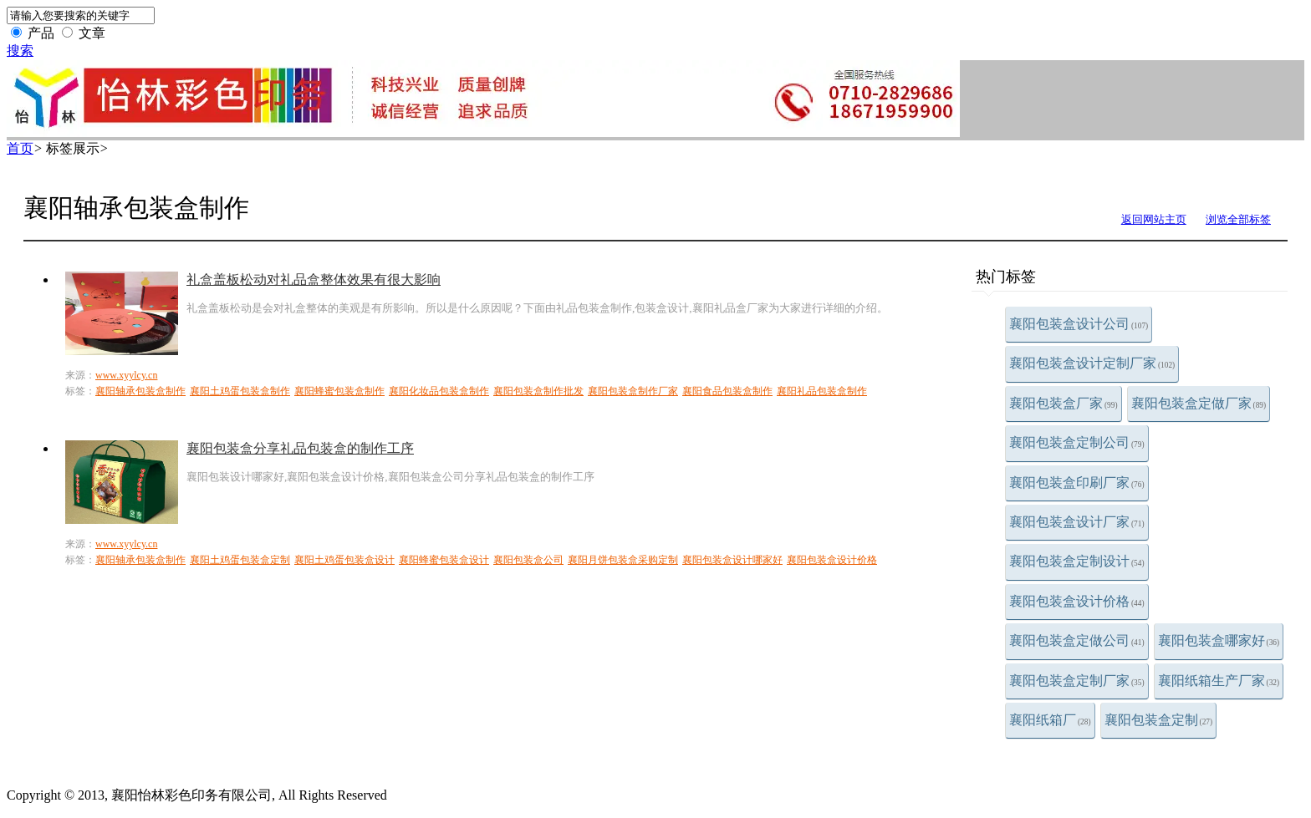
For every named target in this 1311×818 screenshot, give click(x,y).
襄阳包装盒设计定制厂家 (1092, 363)
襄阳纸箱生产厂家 (1219, 680)
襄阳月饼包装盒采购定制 (623, 560)
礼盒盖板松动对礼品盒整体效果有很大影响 (313, 279)
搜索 (20, 50)
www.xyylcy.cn (126, 375)
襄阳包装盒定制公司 (1077, 442)
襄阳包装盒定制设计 (1077, 561)
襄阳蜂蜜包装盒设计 (444, 560)
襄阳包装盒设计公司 (1078, 324)
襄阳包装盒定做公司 (1077, 640)
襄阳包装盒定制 (1158, 720)
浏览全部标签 (1238, 219)
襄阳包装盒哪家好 (1219, 640)
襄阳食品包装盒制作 (727, 391)
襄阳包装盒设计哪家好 (732, 560)
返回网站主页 (1153, 219)
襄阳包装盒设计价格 (1077, 601)
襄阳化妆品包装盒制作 (439, 391)
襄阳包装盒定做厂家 (1199, 403)
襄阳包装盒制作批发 (538, 391)
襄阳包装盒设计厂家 (1077, 522)
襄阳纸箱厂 (1050, 720)
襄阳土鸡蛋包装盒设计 (344, 560)
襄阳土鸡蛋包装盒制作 (240, 391)
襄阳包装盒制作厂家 (633, 391)
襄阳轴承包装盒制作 (140, 391)
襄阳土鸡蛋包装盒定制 (240, 560)
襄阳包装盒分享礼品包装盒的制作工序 (300, 448)
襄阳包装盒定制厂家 (1077, 680)
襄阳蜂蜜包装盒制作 (339, 391)
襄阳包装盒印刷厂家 (1077, 482)
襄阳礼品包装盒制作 (822, 391)
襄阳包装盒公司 (528, 560)
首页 (20, 148)
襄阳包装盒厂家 (1063, 403)
